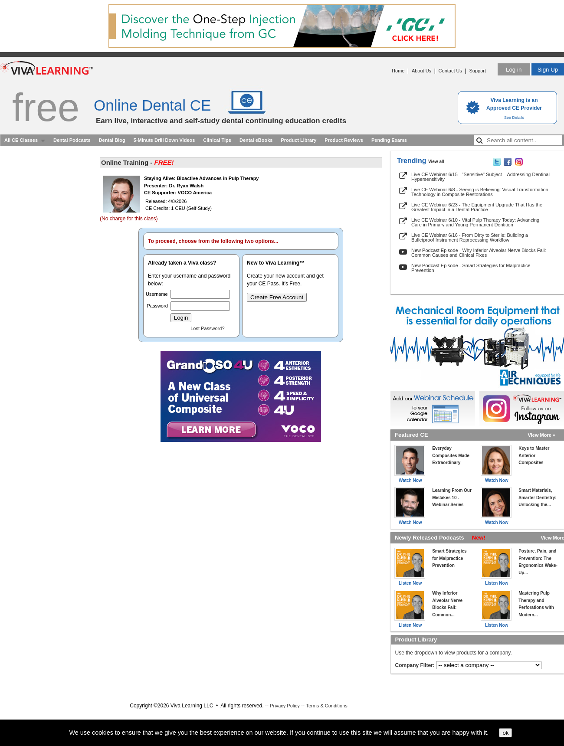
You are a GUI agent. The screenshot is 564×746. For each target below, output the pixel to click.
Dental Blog (112, 140)
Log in (513, 69)
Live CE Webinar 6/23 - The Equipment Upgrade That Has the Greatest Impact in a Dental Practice (476, 207)
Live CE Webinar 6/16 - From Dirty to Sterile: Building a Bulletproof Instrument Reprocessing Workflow (469, 237)
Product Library (298, 140)
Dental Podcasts (72, 140)
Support (477, 70)
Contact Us (450, 70)
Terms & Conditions (326, 705)
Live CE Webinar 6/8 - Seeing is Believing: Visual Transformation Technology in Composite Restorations (479, 192)
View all (436, 161)
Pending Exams (389, 140)
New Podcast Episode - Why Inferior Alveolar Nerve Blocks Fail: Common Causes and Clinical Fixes (478, 253)
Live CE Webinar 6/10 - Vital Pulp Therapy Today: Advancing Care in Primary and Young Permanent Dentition (475, 222)
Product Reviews (344, 140)
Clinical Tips (217, 140)
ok (505, 733)
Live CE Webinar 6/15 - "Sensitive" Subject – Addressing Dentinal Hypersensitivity (480, 177)
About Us (421, 70)
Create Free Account (276, 297)
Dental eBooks (255, 140)
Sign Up (548, 69)
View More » (541, 435)
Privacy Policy (284, 705)
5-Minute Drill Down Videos (164, 140)
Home (398, 70)
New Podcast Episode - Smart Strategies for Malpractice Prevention (471, 268)
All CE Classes (21, 140)
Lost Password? (207, 328)
